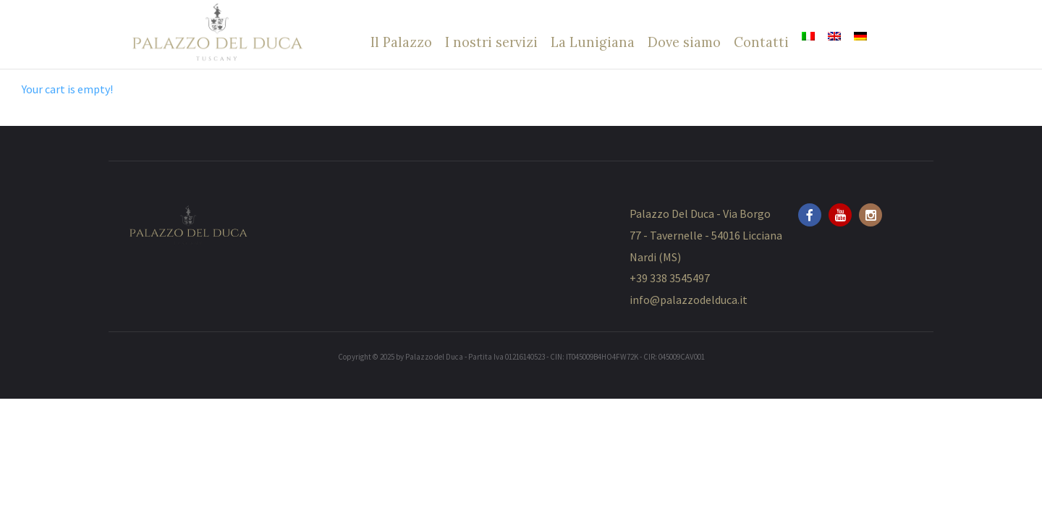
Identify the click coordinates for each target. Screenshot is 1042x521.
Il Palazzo (401, 42)
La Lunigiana (593, 42)
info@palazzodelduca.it (688, 299)
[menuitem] (808, 36)
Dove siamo (684, 42)
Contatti (761, 42)
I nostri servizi (491, 42)
